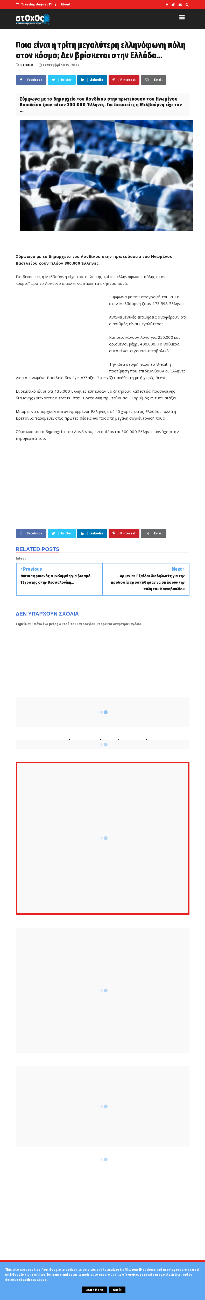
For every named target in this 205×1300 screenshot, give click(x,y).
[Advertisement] (62, 330)
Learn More (94, 1290)
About (65, 4)
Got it (117, 1290)
